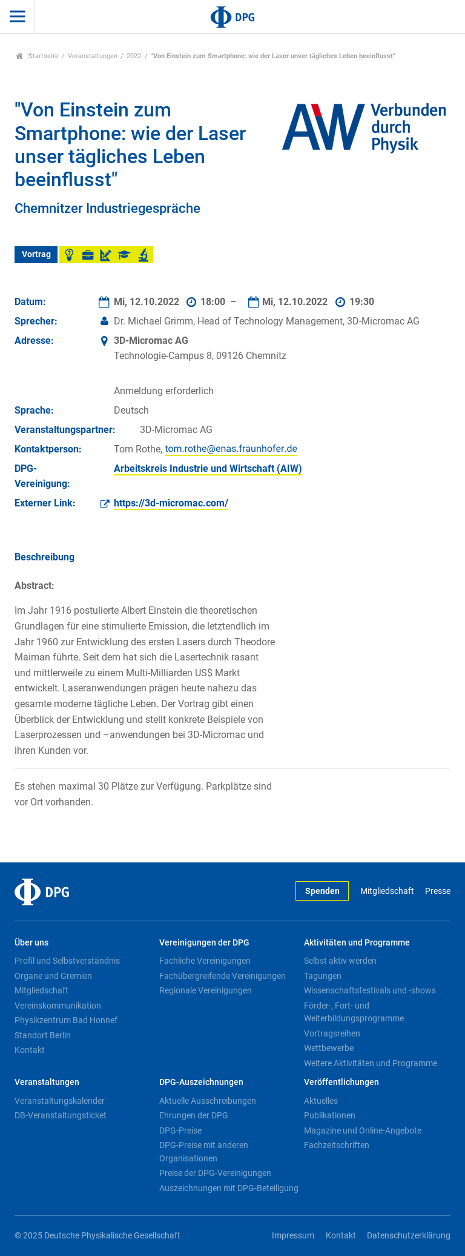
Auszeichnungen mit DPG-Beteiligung (228, 1188)
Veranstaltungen (92, 56)
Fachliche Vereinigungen (205, 961)
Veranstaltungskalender (60, 1101)
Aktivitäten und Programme (357, 943)
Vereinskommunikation (58, 1005)
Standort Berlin (43, 1035)
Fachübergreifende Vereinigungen (222, 976)
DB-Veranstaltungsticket (61, 1115)
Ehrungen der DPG (193, 1115)
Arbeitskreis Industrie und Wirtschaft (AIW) (208, 468)
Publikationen (329, 1115)
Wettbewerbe (329, 1048)
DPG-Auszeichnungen (201, 1082)
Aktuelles (321, 1101)
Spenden (322, 891)
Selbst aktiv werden (340, 961)
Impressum (293, 1236)
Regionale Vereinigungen (205, 990)
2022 (134, 56)
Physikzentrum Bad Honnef (66, 1020)
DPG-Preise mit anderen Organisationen (203, 1151)
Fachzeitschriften (336, 1145)
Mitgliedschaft (387, 891)
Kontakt (30, 1050)
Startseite (37, 56)
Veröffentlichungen (341, 1082)
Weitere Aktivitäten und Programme (370, 1063)
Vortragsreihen (332, 1033)
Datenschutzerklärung (408, 1236)
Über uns (31, 943)
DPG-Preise (180, 1130)
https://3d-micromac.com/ (171, 503)
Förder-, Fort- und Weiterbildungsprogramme (354, 1012)
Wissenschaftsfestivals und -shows (370, 990)
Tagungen (322, 976)
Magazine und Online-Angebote (362, 1130)
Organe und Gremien (53, 976)
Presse (437, 891)
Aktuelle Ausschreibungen (207, 1101)
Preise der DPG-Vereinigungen (215, 1173)
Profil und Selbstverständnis (67, 961)
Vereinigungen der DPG (204, 943)
